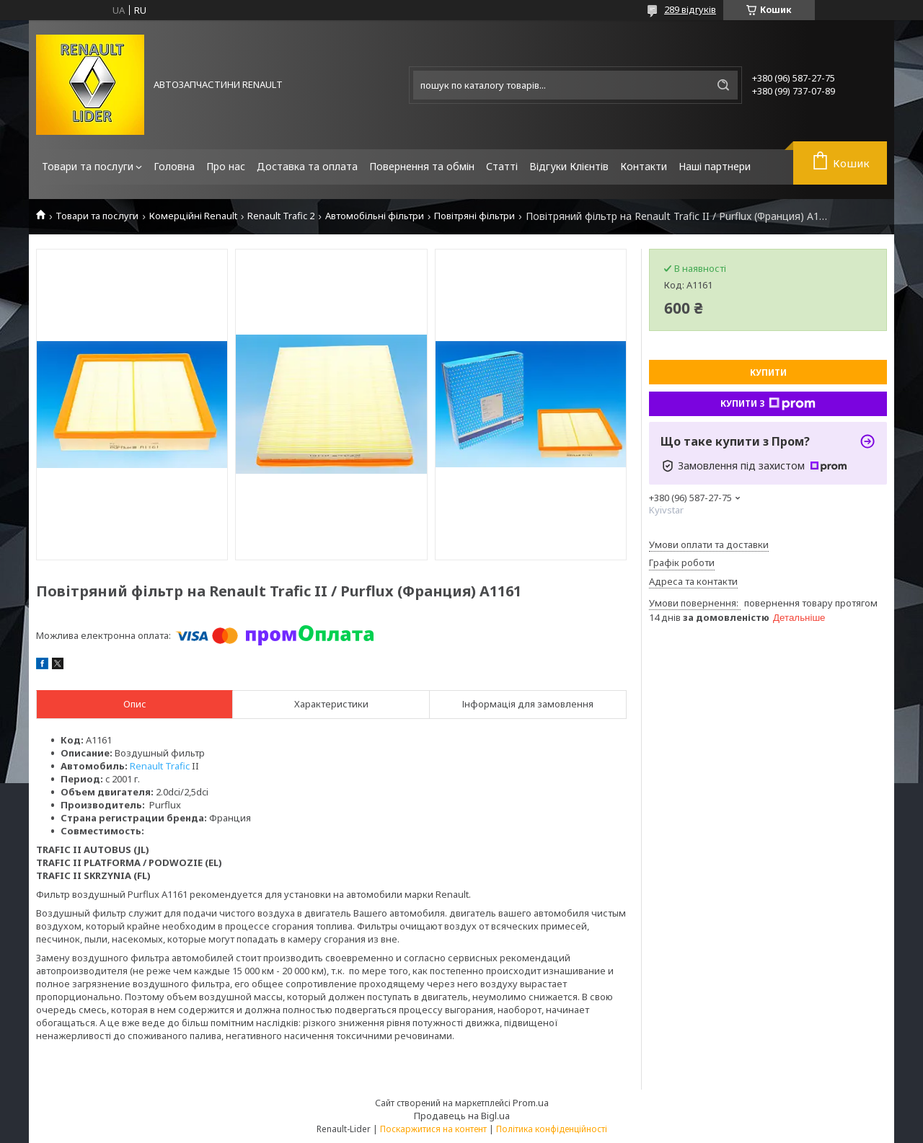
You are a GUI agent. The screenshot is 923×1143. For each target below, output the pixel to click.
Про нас (225, 166)
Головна (174, 166)
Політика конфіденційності (551, 1129)
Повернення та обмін (421, 166)
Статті (502, 166)
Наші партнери (715, 166)
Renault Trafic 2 (280, 216)
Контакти (643, 166)
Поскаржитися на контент (433, 1129)
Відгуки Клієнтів (569, 166)
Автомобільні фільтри (374, 216)
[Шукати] (723, 85)
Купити (768, 372)
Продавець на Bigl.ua (462, 1115)
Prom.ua (531, 1102)
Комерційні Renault (193, 216)
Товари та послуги (87, 166)
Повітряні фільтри (474, 216)
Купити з (768, 403)
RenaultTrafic (160, 765)
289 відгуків (690, 9)
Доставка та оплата (307, 166)
